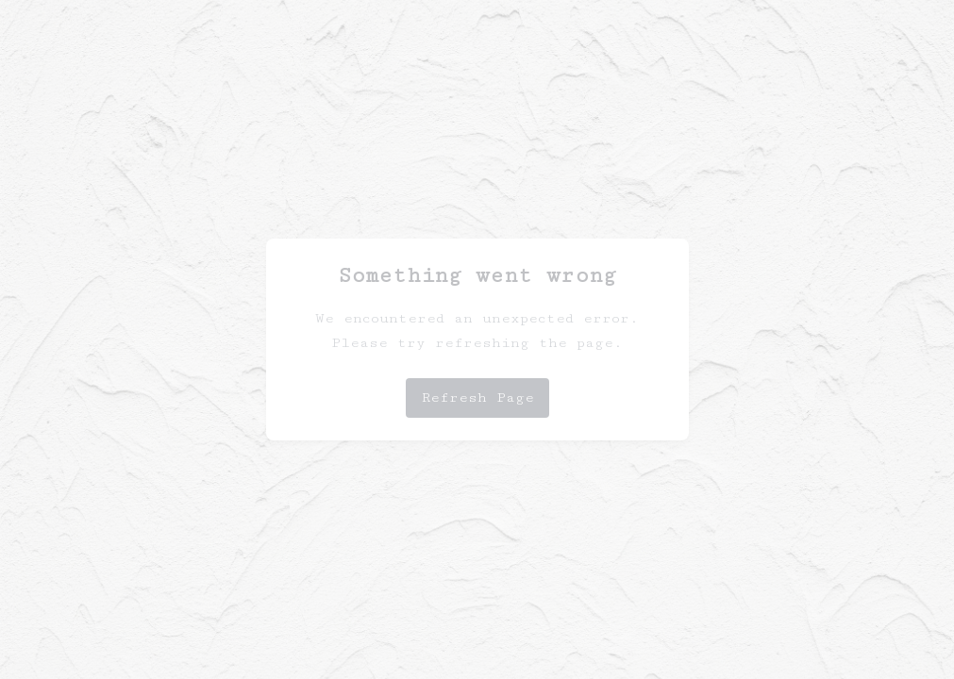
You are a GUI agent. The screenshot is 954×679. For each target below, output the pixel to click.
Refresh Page (477, 397)
